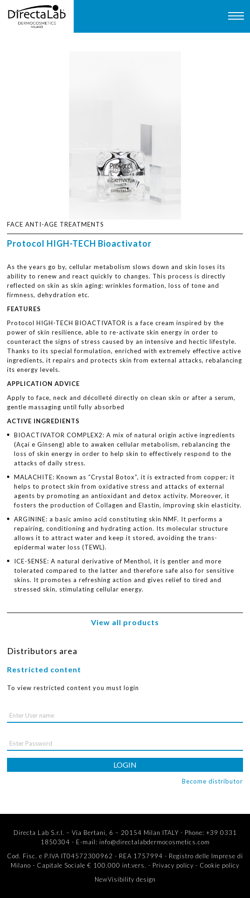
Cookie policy (219, 865)
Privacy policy (173, 865)
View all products (125, 622)
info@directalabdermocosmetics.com (154, 842)
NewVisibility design (125, 879)
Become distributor (212, 781)
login (125, 764)
